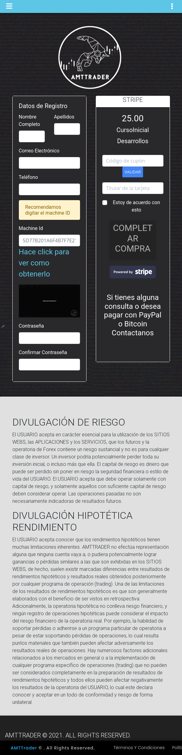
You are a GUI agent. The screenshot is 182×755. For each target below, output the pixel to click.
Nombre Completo (29, 120)
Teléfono (28, 177)
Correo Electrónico (39, 151)
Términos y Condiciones (139, 748)
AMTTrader (24, 748)
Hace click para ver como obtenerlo (49, 275)
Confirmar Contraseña (43, 352)
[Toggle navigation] (172, 6)
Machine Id (31, 228)
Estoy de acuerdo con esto (136, 206)
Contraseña (31, 326)
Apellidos (64, 117)
